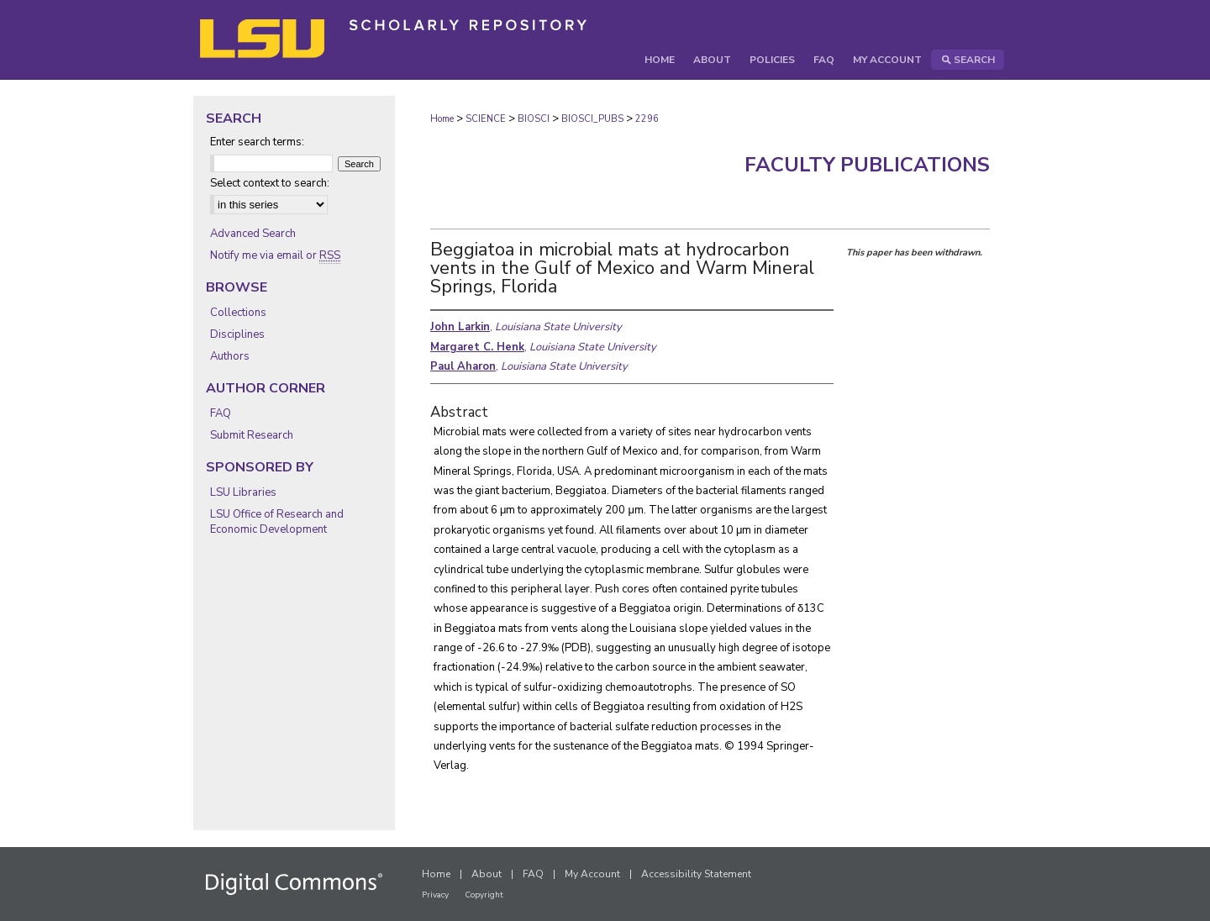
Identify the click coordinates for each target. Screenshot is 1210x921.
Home (442, 119)
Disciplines (237, 334)
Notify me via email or (275, 255)
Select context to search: (269, 183)
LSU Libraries (243, 492)
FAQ (220, 413)
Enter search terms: (257, 142)
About (486, 874)
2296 (647, 119)
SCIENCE (486, 119)
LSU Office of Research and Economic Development (277, 522)
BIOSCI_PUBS (592, 119)
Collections (238, 312)
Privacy (435, 895)
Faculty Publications (867, 164)
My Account (592, 874)
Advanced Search (253, 233)
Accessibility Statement (696, 874)
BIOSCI (534, 119)
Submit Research (251, 435)
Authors (230, 356)
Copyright (484, 895)
